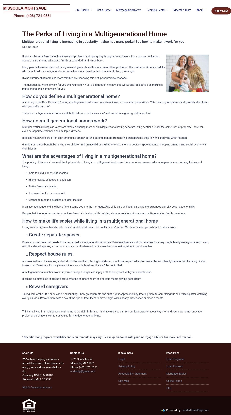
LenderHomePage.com (195, 410)
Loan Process (174, 366)
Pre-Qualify (82, 10)
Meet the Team (182, 10)
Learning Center (156, 10)
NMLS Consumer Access (37, 387)
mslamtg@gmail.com (82, 371)
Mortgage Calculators (128, 10)
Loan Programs (175, 359)
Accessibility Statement (132, 373)
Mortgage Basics (176, 373)
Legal (121, 359)
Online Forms (174, 381)
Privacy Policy (126, 366)
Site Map (123, 381)
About (200, 10)
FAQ (168, 388)
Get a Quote (104, 10)
